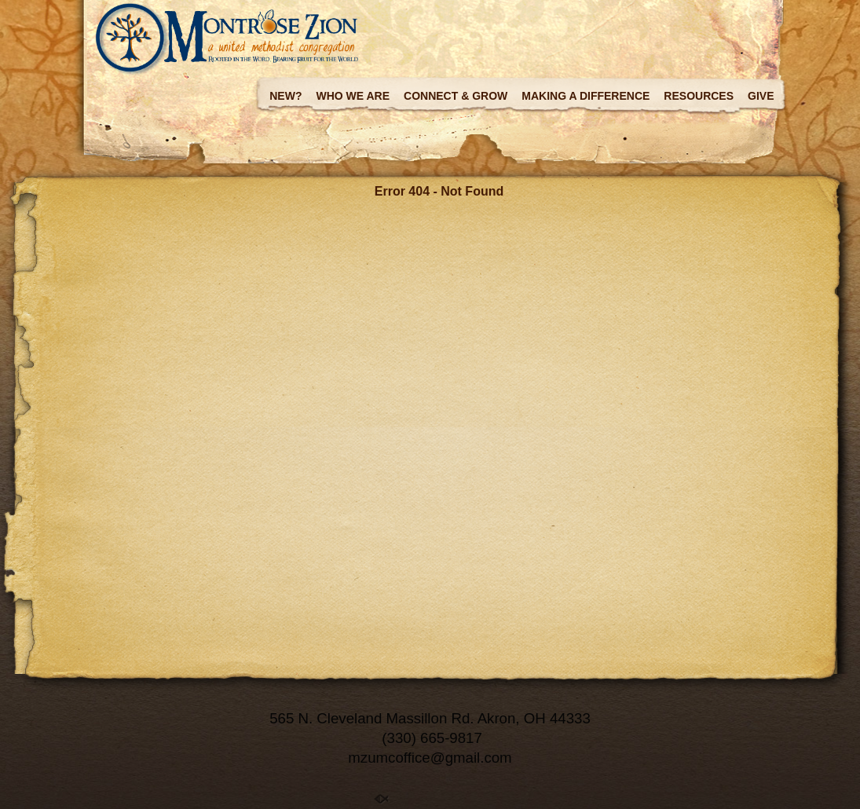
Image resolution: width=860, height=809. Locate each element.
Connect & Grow (455, 96)
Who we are (353, 96)
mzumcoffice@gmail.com (429, 757)
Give (761, 96)
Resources (699, 96)
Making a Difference (585, 96)
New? (285, 96)
